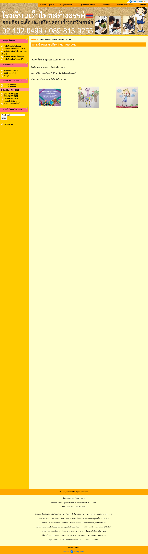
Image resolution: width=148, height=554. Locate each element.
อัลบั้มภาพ (106, 5)
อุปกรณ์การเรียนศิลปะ (88, 5)
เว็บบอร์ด (143, 5)
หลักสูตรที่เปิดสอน (66, 5)
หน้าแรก (43, 5)
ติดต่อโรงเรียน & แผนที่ (125, 5)
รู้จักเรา (51, 5)
